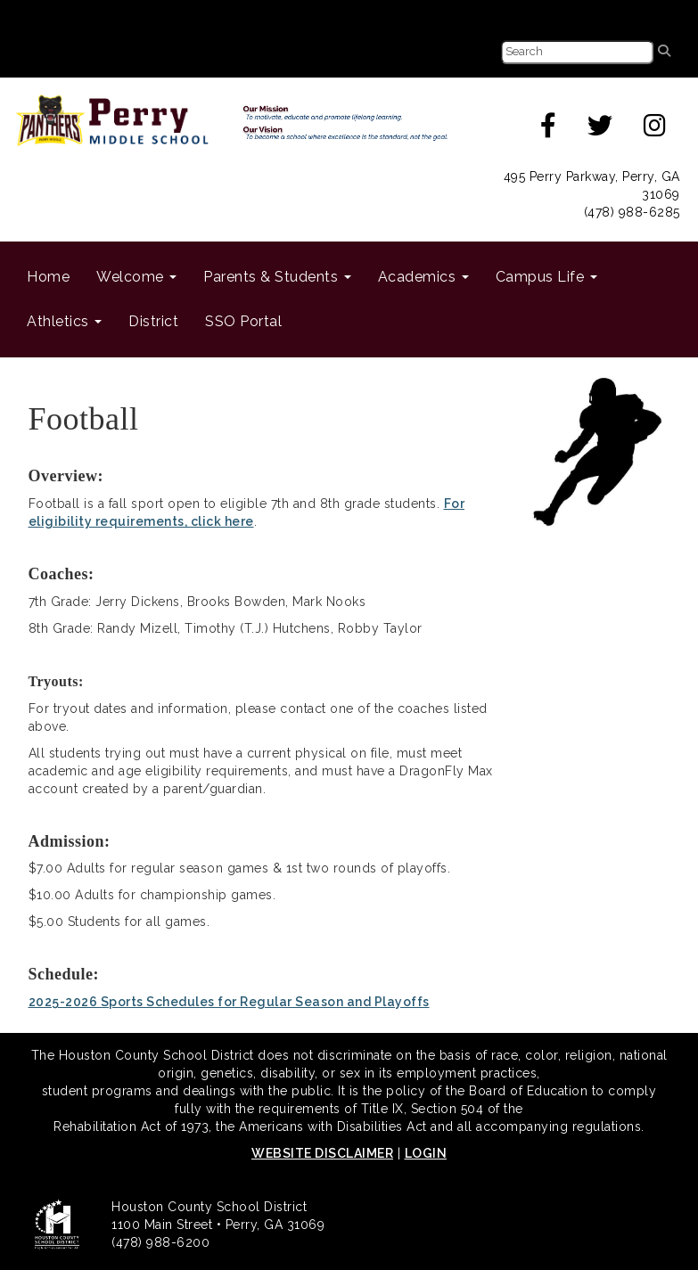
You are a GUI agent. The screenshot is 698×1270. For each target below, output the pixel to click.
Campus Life (546, 276)
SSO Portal (243, 321)
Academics (423, 276)
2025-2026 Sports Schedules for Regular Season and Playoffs (229, 1002)
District (153, 321)
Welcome (136, 276)
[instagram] (655, 130)
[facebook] (549, 130)
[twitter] (600, 130)
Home (48, 276)
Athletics (64, 321)
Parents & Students (277, 276)
